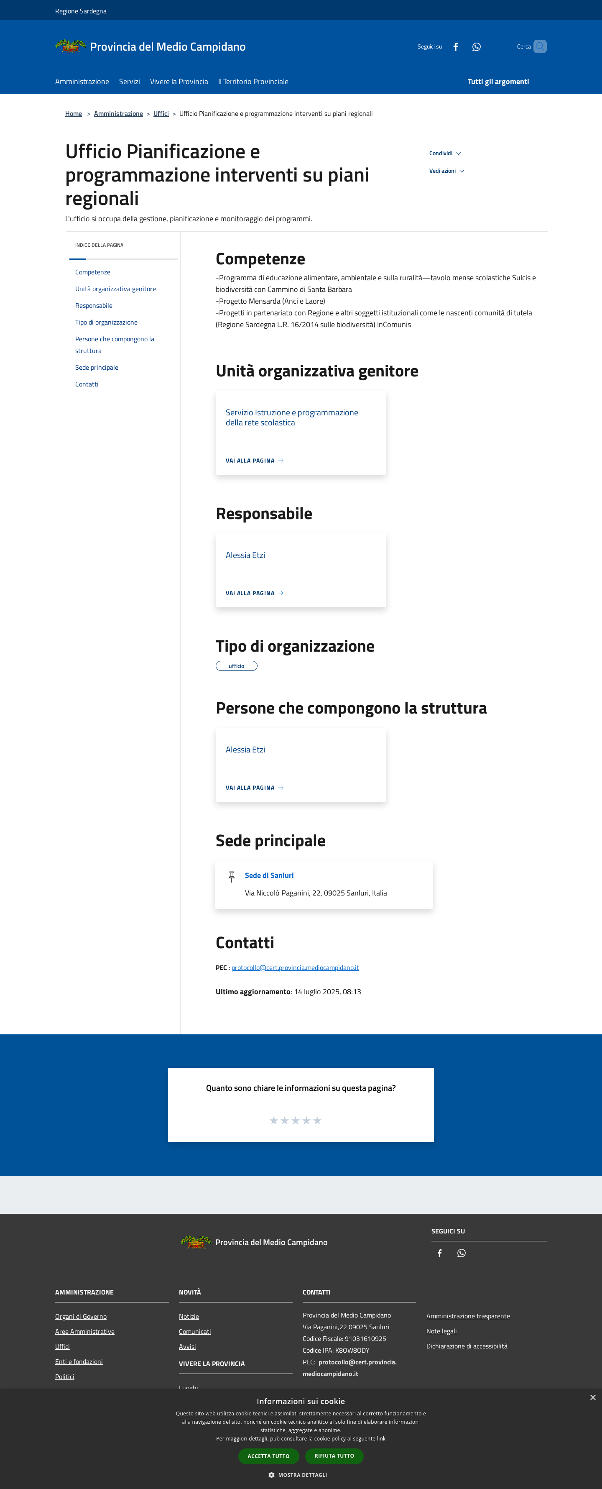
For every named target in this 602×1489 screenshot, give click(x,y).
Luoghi (188, 1388)
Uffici (161, 113)
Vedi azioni (448, 171)
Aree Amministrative (85, 1331)
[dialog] (301, 1439)
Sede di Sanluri (269, 875)
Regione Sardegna (81, 11)
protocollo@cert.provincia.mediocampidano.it (295, 967)
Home (73, 113)
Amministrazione (118, 113)
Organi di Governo (81, 1316)
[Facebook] (441, 46)
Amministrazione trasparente (468, 1316)
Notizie (189, 1316)
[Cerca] (537, 46)
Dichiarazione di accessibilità (467, 1346)
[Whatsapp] (462, 46)
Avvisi (187, 1346)
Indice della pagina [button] (99, 245)
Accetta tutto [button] (269, 1456)
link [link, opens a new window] (381, 1438)
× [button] (592, 1398)
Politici (64, 1376)
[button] (301, 1475)
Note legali (441, 1331)
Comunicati (195, 1331)
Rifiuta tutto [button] (335, 1455)
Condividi (446, 153)
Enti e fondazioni (79, 1361)
